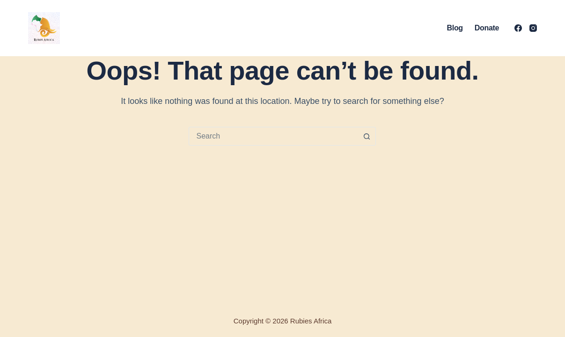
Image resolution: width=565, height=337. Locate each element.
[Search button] (366, 136)
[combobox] (273, 136)
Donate (487, 28)
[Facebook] (518, 28)
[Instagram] (533, 28)
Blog (455, 28)
